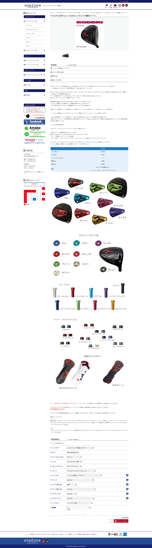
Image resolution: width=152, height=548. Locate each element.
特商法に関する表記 (83, 534)
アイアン (28, 38)
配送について (72, 534)
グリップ (54, 480)
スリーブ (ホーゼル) (57, 457)
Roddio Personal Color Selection (88, 142)
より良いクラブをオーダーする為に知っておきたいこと (51, 534)
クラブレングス (56, 494)
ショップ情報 (29, 534)
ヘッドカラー (56, 448)
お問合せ (93, 534)
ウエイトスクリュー (57, 466)
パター (28, 46)
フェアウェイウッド (31, 29)
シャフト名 (55, 475)
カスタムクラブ (61, 12)
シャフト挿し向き (57, 484)
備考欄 (54, 507)
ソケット (54, 471)
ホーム (52, 12)
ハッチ (54, 461)
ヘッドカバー (56, 503)
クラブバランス (56, 498)
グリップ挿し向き (57, 489)
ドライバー (29, 25)
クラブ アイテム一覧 (74, 12)
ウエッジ (28, 42)
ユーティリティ (30, 33)
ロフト (54, 452)
